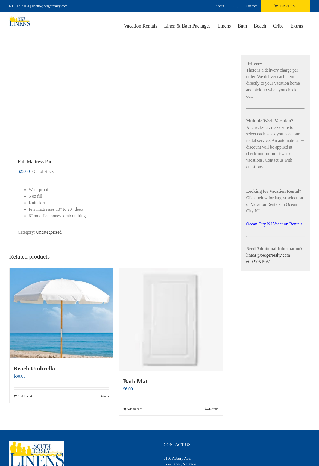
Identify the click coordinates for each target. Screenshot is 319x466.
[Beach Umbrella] (61, 313)
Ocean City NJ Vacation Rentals (274, 224)
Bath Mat (135, 381)
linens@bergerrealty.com (268, 255)
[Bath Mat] (171, 319)
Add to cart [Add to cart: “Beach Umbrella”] (24, 396)
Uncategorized (49, 232)
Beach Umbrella (34, 368)
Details (104, 396)
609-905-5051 (19, 6)
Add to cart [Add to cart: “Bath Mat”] (134, 409)
